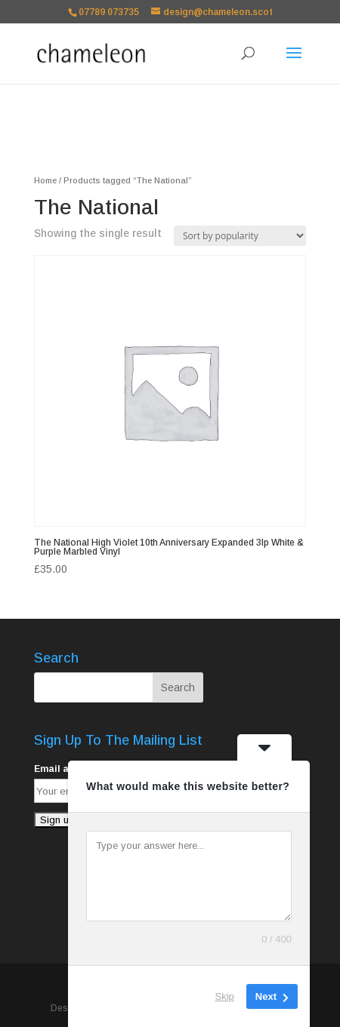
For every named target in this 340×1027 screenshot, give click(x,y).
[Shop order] (240, 236)
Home (45, 180)
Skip (224, 996)
